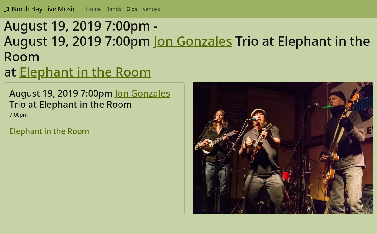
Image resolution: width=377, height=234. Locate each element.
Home (93, 9)
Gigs (131, 9)
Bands (113, 9)
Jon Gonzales (193, 41)
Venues (151, 9)
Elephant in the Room (85, 72)
